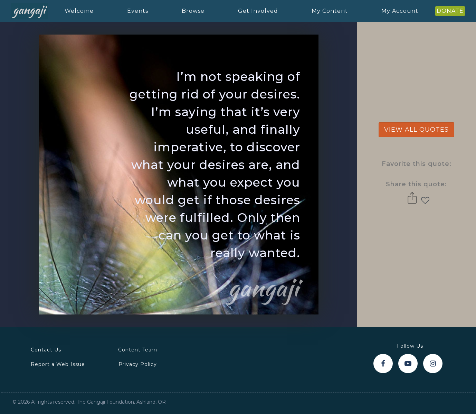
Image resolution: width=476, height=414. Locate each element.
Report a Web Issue (58, 364)
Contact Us (46, 350)
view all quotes (416, 129)
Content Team (137, 350)
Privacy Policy (137, 364)
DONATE (450, 11)
